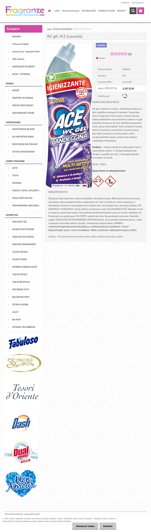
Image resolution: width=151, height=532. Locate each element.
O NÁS (57, 10)
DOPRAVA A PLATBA (106, 10)
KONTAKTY (121, 10)
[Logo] (25, 11)
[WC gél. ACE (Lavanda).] (68, 44)
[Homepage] (49, 10)
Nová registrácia (138, 2)
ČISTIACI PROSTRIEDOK (62, 28)
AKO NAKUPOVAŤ (89, 10)
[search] (133, 10)
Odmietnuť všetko (85, 526)
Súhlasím (108, 526)
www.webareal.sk (32, 513)
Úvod (49, 28)
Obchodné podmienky (70, 10)
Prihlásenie (125, 2)
